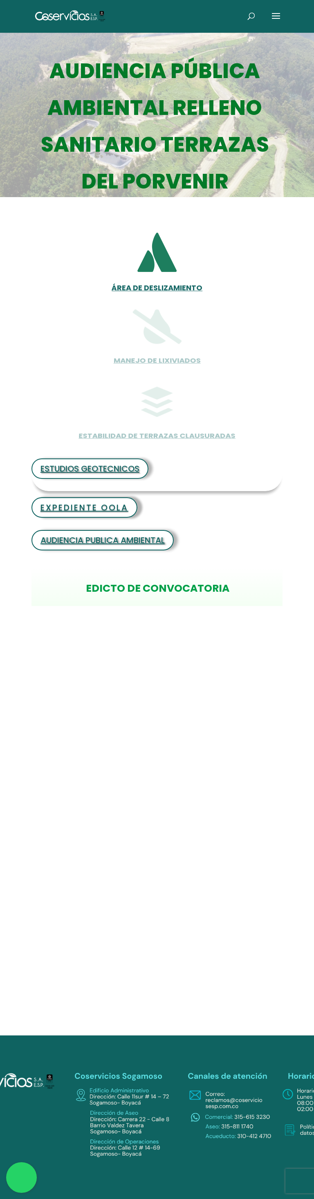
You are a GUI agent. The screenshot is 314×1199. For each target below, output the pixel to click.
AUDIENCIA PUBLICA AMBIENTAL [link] (102, 540)
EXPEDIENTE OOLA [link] (84, 507)
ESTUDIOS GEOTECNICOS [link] (89, 468)
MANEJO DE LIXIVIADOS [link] (157, 358)
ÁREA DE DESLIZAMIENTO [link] (157, 288)
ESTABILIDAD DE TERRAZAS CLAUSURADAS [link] (157, 433)
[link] (70, 15)
